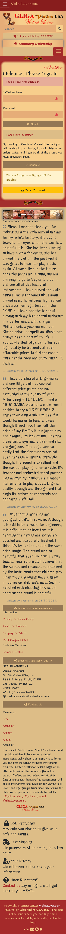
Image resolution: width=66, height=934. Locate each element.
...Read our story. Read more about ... (24, 798)
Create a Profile (13, 652)
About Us (8, 725)
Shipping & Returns (15, 633)
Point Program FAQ (15, 640)
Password (9, 108)
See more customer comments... (33, 608)
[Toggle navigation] (58, 51)
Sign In (33, 124)
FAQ (5, 718)
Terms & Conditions (15, 626)
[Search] (29, 28)
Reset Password (33, 190)
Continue (33, 165)
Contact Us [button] (33, 704)
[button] (7, 214)
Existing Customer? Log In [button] (33, 660)
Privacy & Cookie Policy (18, 619)
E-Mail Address (12, 92)
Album (7, 739)
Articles (7, 732)
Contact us (11, 885)
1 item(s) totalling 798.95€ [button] (33, 36)
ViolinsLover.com (24, 3)
